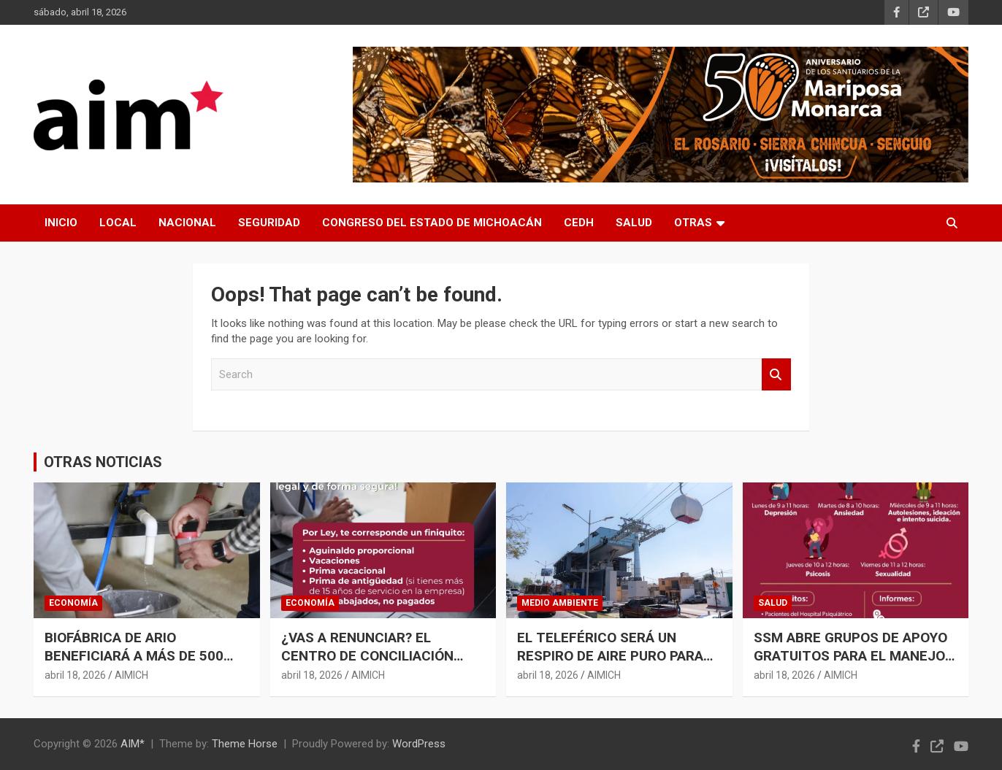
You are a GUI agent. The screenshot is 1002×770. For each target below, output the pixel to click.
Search (776, 374)
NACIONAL (187, 222)
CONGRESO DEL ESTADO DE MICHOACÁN (432, 222)
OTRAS (693, 222)
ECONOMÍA (73, 603)
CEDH (579, 222)
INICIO (61, 222)
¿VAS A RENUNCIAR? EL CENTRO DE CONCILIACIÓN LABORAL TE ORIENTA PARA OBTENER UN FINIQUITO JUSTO (382, 664)
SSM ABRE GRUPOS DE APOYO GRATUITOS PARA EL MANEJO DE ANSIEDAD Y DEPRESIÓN (850, 655)
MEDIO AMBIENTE (559, 603)
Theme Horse (245, 743)
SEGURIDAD (269, 222)
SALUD (634, 222)
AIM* (133, 743)
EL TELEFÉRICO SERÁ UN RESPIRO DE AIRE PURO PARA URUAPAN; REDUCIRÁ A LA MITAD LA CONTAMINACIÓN (610, 664)
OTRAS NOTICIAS (103, 462)
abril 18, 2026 (75, 675)
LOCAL (118, 222)
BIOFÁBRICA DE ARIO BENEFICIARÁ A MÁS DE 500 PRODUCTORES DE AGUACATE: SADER (143, 664)
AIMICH (131, 675)
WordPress (418, 743)
